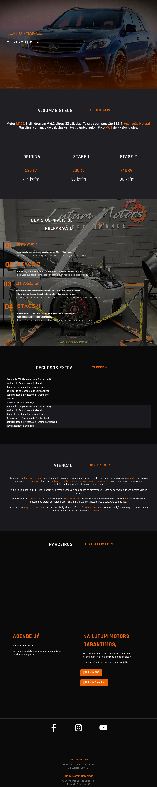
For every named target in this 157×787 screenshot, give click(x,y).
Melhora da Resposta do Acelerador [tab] (25, 383)
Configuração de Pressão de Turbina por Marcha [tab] (27, 396)
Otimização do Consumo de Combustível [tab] (27, 391)
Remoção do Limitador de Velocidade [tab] (25, 387)
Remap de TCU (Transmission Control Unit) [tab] (28, 379)
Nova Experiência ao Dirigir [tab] (20, 402)
